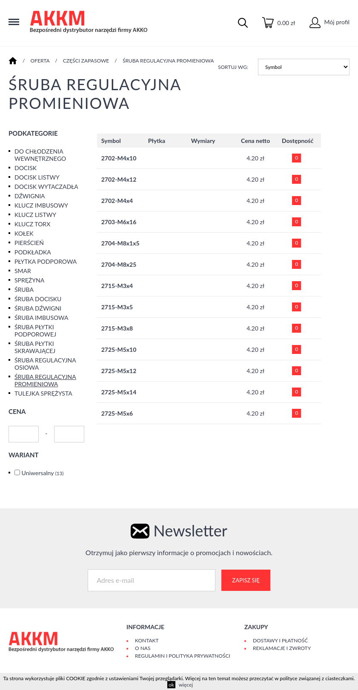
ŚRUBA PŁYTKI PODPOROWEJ (35, 330)
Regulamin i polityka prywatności (182, 656)
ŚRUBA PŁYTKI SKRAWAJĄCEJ (34, 347)
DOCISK (25, 167)
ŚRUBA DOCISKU (37, 298)
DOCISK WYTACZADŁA (46, 186)
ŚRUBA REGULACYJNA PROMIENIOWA (168, 60)
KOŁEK (24, 233)
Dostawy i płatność (280, 640)
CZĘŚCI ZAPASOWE (86, 60)
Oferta (40, 60)
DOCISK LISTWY (37, 177)
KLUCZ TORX (32, 224)
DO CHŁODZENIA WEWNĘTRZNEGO (40, 155)
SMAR (22, 270)
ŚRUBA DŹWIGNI (37, 308)
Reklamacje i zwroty (282, 648)
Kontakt (147, 640)
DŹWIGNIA (29, 196)
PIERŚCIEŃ (29, 242)
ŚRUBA (24, 289)
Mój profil (329, 22)
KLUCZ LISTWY (35, 214)
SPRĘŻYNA (29, 280)
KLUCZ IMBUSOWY (41, 205)
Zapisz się (245, 580)
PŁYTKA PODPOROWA (45, 261)
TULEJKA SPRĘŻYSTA (43, 393)
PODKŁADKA (32, 252)
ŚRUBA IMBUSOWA (41, 317)
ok (171, 684)
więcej (186, 684)
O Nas (142, 648)
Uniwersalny (43, 472)
